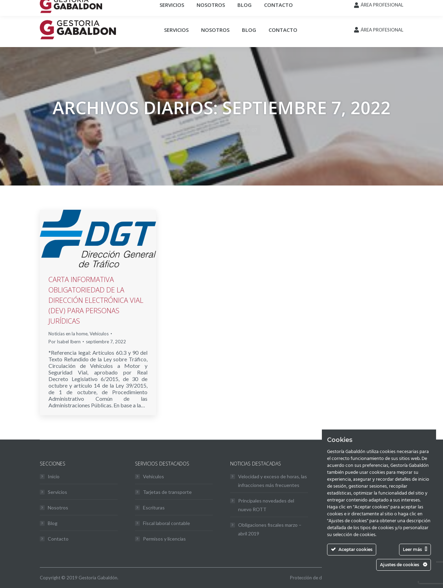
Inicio (191, 130)
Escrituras (154, 507)
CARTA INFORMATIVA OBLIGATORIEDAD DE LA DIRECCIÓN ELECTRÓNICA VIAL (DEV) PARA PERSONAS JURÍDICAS (95, 300)
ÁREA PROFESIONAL (382, 30)
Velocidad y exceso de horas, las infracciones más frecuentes (272, 480)
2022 (209, 130)
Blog (52, 523)
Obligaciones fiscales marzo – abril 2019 (269, 529)
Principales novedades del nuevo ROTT (266, 505)
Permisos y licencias (164, 539)
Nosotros (58, 507)
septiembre (233, 130)
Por (64, 341)
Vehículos (99, 333)
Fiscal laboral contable (166, 523)
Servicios (57, 492)
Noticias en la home (68, 333)
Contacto (58, 539)
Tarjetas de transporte (167, 492)
